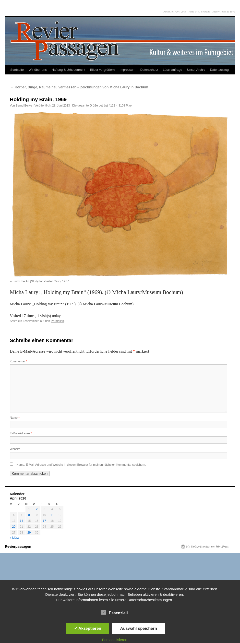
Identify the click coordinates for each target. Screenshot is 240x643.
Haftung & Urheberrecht (68, 69)
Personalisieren (114, 640)
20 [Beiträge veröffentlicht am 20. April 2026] (13, 526)
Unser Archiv (196, 69)
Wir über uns (38, 69)
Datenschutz (149, 69)
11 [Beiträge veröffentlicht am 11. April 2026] (52, 515)
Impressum (127, 69)
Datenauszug (219, 69)
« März (14, 537)
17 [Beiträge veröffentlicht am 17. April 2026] (44, 521)
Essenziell (114, 612)
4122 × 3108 (117, 105)
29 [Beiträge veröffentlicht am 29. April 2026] (29, 532)
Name (15, 417)
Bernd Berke (24, 105)
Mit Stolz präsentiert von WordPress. (207, 546)
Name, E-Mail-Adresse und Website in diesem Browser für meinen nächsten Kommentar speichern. (81, 464)
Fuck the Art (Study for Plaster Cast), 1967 (41, 281)
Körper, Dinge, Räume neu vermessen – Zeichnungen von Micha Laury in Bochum (79, 87)
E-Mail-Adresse (21, 433)
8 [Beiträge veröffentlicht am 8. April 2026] (29, 515)
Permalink (57, 321)
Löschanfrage (172, 69)
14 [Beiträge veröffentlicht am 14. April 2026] (21, 521)
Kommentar (18, 361)
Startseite (17, 69)
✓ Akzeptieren (87, 628)
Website (15, 449)
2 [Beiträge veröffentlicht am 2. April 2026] (37, 509)
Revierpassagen (18, 546)
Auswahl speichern (138, 628)
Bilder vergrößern (102, 69)
